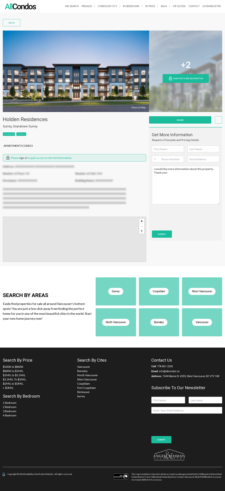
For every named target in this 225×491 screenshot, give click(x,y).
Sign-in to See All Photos (185, 78)
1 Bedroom (9, 402)
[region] (74, 239)
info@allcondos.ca (169, 371)
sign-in (23, 157)
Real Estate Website (44, 474)
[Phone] (168, 159)
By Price (150, 6)
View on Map (138, 107)
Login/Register (211, 6)
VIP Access (179, 6)
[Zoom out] (141, 226)
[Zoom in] (141, 221)
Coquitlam (83, 383)
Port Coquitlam (86, 387)
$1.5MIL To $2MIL (14, 379)
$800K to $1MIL (13, 371)
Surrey (81, 396)
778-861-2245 (165, 366)
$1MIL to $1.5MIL (14, 375)
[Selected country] (154, 159)
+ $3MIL (8, 387)
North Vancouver (87, 375)
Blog (164, 6)
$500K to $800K (13, 366)
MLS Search (72, 6)
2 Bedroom (9, 406)
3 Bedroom (9, 411)
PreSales (87, 6)
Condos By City (107, 6)
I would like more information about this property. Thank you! (185, 185)
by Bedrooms (131, 6)
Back (12, 22)
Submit (162, 234)
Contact (194, 6)
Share (180, 120)
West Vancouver (87, 379)
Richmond (83, 392)
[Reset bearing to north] (141, 231)
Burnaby (82, 371)
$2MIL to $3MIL (13, 383)
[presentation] (178, 225)
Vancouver (83, 366)
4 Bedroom (9, 415)
